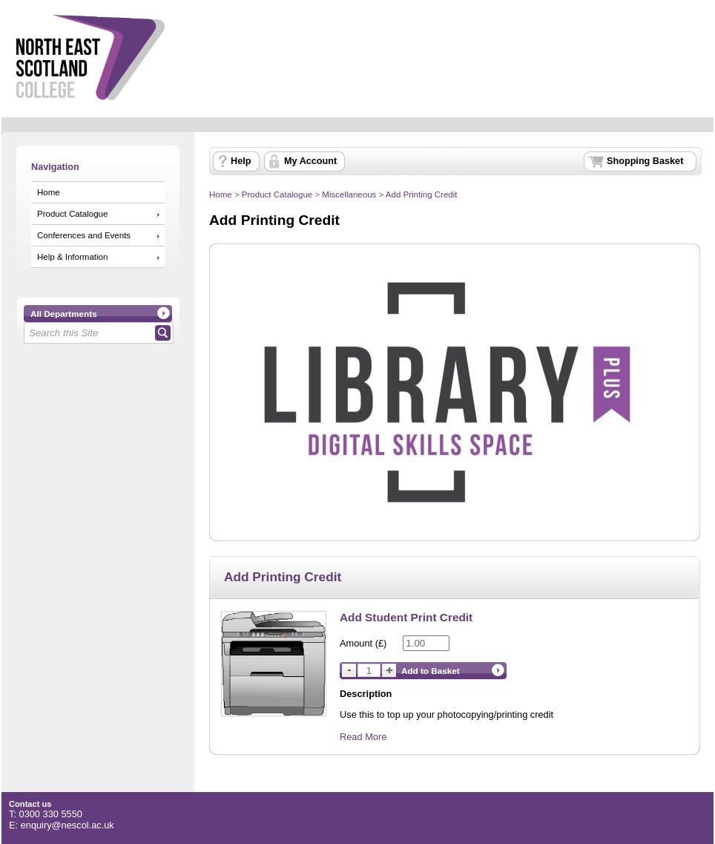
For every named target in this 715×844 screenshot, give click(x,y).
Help (241, 161)
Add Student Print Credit (406, 617)
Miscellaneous (349, 194)
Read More (363, 736)
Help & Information (72, 256)
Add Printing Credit (422, 194)
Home (48, 192)
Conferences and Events (84, 235)
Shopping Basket (645, 161)
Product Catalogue (72, 213)
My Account (310, 161)
